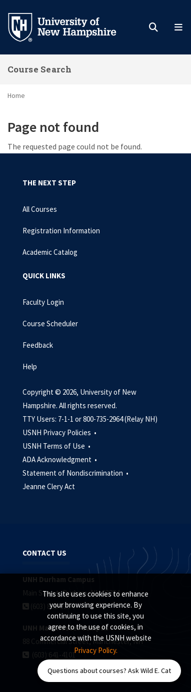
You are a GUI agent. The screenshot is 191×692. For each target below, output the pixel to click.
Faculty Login (43, 302)
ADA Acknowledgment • (60, 459)
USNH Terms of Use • (57, 446)
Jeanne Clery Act (48, 486)
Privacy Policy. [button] (96, 650)
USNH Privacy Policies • (60, 432)
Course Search (40, 69)
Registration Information (61, 230)
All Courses (39, 209)
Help (29, 366)
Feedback (37, 345)
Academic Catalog (50, 252)
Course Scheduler (50, 323)
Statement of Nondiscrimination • (76, 473)
